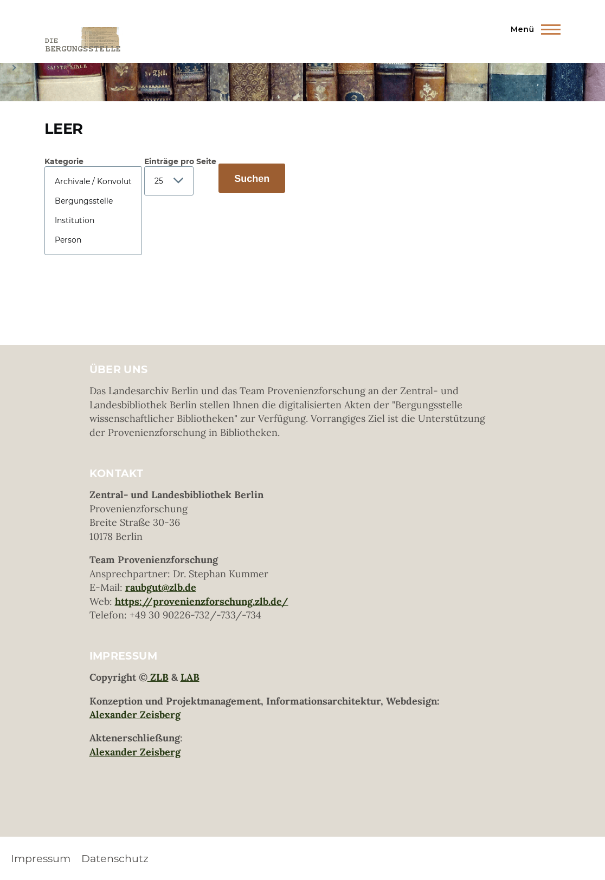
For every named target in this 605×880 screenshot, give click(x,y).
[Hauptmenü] (532, 29)
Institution (93, 220)
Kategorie (63, 161)
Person (93, 240)
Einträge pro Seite (180, 161)
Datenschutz (115, 858)
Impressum (40, 858)
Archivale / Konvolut (93, 181)
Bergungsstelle (93, 201)
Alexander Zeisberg (135, 714)
